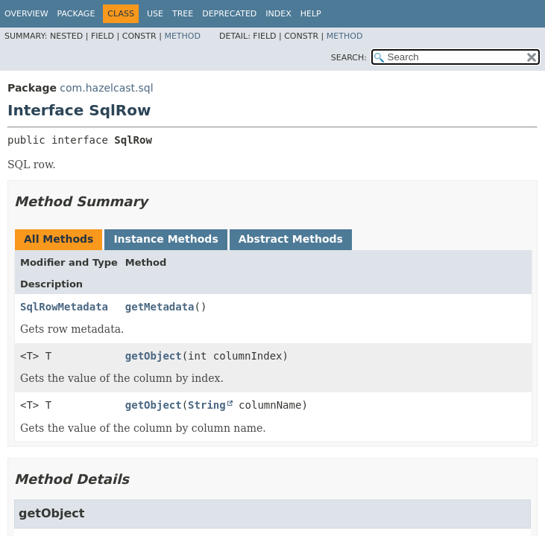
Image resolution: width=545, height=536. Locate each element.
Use (155, 14)
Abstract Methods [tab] (291, 239)
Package (76, 14)
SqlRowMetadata (64, 307)
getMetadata (160, 307)
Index (278, 14)
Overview (26, 14)
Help (310, 14)
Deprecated (229, 14)
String (207, 405)
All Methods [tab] (58, 239)
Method (182, 36)
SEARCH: (349, 58)
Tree (182, 14)
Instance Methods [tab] (165, 239)
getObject (153, 356)
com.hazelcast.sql (106, 88)
